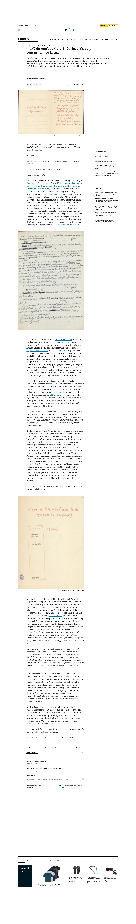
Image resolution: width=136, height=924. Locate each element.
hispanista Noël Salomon (37, 350)
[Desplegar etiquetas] (82, 779)
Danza (71, 39)
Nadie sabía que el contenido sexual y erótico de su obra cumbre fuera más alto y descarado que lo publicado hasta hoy (54, 186)
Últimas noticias (114, 39)
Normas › (81, 752)
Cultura (24, 39)
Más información (31, 787)
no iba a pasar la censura (51, 194)
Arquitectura (83, 39)
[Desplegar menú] (19, 30)
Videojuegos (95, 39)
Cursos (29, 860)
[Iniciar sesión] (112, 25)
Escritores (39, 779)
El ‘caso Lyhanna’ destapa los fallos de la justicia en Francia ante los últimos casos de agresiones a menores (106, 174)
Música (54, 39)
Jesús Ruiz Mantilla (31, 771)
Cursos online (38, 860)
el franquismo (56, 395)
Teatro (59, 39)
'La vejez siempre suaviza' (36, 761)
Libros (63, 39)
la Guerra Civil (55, 615)
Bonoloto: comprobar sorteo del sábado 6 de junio (105, 155)
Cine (50, 39)
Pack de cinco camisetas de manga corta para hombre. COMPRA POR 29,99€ (48, 885)
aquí (63, 787)
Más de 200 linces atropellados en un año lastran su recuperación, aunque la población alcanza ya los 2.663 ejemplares (106, 215)
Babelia (106, 39)
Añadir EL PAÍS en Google (77, 84)
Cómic (89, 39)
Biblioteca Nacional (63, 339)
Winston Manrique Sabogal (36, 78)
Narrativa (50, 779)
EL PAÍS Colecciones (61, 860)
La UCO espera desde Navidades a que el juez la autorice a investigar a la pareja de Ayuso (107, 194)
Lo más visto (99, 188)
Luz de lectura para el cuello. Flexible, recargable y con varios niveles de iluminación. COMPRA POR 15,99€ (93, 880)
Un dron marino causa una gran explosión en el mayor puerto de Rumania (105, 221)
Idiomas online (48, 860)
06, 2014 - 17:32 (35, 80)
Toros (101, 39)
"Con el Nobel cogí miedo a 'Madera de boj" (44, 768)
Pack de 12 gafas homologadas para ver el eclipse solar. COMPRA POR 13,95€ (111, 879)
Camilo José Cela (33, 183)
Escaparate (21, 860)
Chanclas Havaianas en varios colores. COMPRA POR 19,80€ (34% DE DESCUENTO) (75, 879)
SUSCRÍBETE (103, 25)
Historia (76, 39)
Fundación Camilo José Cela (68, 225)
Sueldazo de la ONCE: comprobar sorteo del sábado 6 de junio (105, 166)
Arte (67, 39)
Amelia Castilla (30, 763)
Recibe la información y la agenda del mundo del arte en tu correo (46, 747)
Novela (45, 779)
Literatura (61, 779)
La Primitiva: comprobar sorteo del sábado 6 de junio (104, 160)
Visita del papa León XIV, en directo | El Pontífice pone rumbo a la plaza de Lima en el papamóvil (107, 208)
